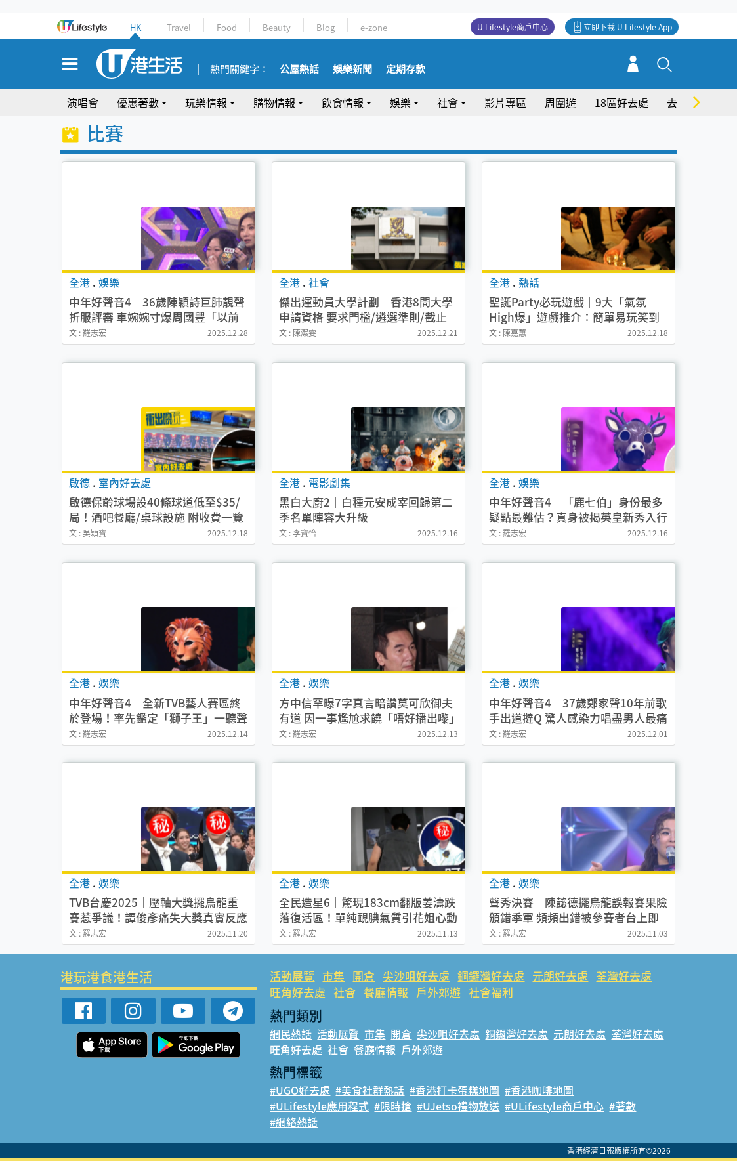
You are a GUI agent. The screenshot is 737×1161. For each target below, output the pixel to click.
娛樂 (400, 102)
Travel (179, 27)
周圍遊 (560, 102)
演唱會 (82, 102)
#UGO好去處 (300, 1090)
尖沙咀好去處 (416, 975)
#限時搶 (392, 1106)
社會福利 (491, 992)
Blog (325, 27)
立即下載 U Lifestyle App (627, 27)
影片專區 (505, 102)
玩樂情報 (206, 102)
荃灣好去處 (624, 975)
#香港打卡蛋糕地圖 (454, 1090)
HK (135, 27)
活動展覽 (292, 975)
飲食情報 (343, 102)
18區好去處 (621, 102)
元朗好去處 (560, 975)
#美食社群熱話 (369, 1090)
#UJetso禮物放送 (458, 1106)
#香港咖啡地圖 (539, 1090)
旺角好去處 (298, 992)
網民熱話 (291, 1034)
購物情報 (274, 102)
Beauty (277, 27)
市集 (333, 975)
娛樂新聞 (352, 69)
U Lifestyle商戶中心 (512, 27)
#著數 (622, 1106)
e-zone (373, 27)
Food (227, 27)
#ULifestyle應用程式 (319, 1106)
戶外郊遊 (438, 992)
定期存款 (405, 69)
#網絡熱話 (294, 1121)
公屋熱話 (299, 69)
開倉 (363, 975)
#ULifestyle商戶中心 (554, 1106)
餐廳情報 (386, 992)
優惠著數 (138, 102)
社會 (447, 102)
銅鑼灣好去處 (490, 975)
